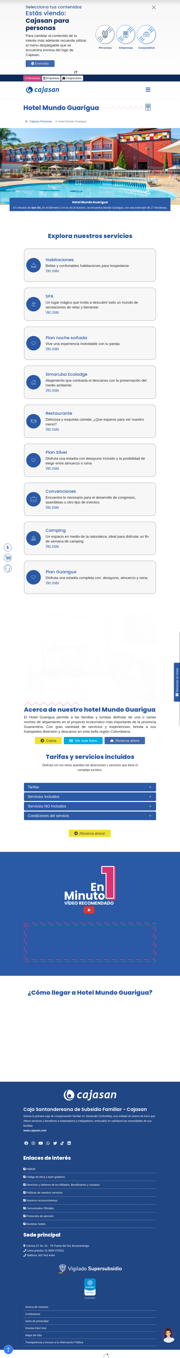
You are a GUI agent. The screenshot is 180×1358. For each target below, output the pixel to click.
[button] (105, 37)
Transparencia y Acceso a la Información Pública (54, 1342)
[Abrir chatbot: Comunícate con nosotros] (168, 1335)
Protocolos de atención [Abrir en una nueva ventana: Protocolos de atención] (38, 1216)
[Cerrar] (154, 7)
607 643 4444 (46, 1255)
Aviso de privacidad (36, 1321)
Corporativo (146, 47)
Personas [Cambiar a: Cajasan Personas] (32, 78)
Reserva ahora (124, 741)
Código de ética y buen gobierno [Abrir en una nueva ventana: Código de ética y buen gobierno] (44, 1176)
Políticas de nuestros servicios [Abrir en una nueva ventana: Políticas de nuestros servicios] (42, 1192)
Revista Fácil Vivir (36, 1328)
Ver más (52, 270)
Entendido (40, 63)
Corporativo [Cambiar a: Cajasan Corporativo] (72, 78)
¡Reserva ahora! (89, 833)
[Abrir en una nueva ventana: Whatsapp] (48, 1143)
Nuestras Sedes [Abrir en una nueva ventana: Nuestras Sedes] (34, 1223)
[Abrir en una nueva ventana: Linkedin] (69, 1143)
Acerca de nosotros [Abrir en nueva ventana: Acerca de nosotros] (36, 1306)
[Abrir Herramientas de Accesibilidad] (8, 1349)
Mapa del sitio (33, 1335)
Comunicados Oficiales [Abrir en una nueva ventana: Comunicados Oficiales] (38, 1208)
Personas (105, 47)
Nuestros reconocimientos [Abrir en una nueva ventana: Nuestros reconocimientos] (40, 1200)
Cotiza (48, 741)
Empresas (126, 47)
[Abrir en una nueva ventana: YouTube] (41, 1143)
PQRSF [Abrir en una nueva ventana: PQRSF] (29, 1169)
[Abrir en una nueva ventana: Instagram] (33, 1143)
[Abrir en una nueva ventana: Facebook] (26, 1143)
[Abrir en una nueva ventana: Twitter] (55, 1143)
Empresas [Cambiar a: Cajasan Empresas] (51, 78)
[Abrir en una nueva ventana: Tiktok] (62, 1143)
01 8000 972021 (54, 1250)
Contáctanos (32, 1314)
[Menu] (148, 90)
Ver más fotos (83, 741)
